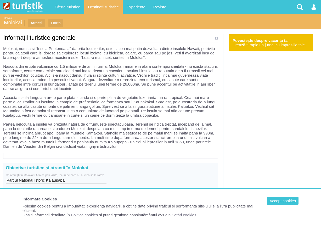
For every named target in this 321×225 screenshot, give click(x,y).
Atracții (37, 23)
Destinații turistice (103, 7)
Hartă (56, 23)
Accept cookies (282, 201)
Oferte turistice (67, 7)
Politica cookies (84, 215)
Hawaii (8, 18)
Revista (159, 7)
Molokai (13, 22)
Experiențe (136, 7)
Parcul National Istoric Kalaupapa (36, 180)
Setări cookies (184, 215)
